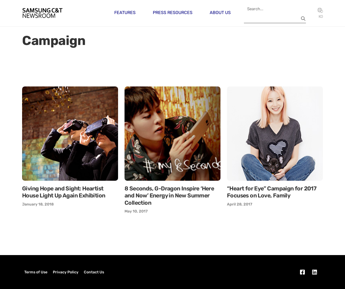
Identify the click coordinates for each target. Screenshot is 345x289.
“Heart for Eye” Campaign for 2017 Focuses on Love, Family (271, 192)
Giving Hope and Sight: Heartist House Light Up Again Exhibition (63, 192)
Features (125, 12)
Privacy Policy (65, 272)
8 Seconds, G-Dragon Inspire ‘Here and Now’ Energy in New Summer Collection (169, 195)
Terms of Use (35, 272)
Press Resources (172, 12)
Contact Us (94, 272)
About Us (220, 12)
